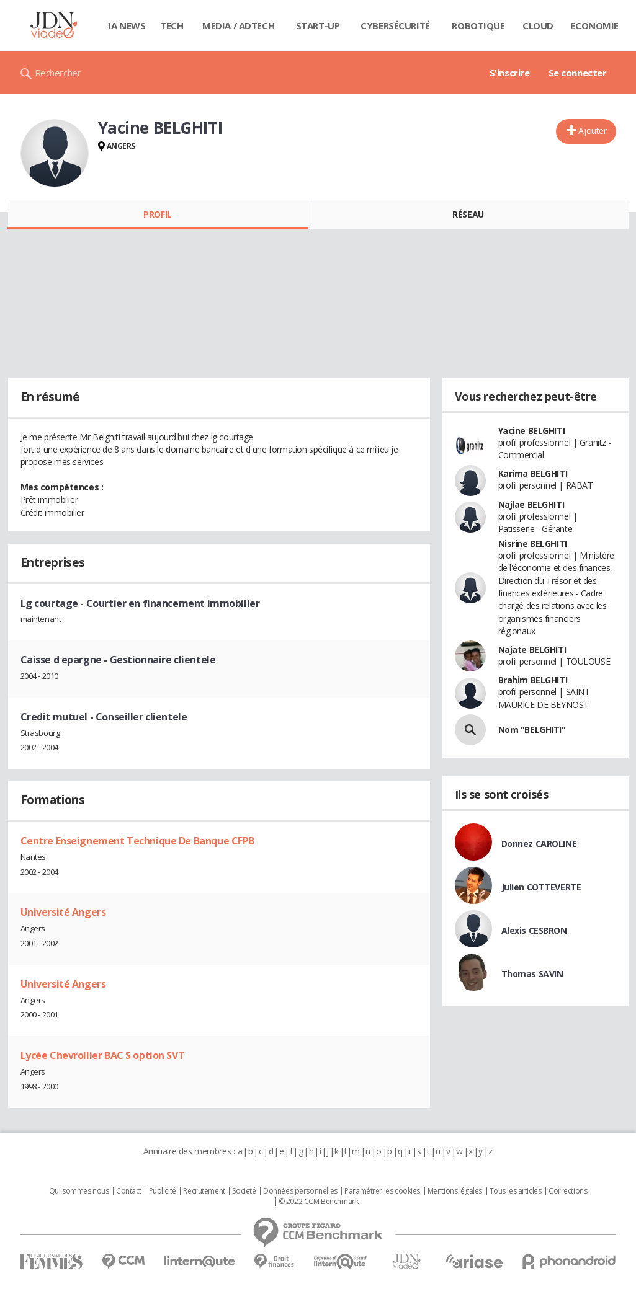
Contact (128, 1191)
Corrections (568, 1191)
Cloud (537, 25)
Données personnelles (300, 1191)
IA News (126, 25)
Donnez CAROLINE (539, 843)
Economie (594, 25)
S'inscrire (510, 72)
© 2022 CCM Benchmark (319, 1201)
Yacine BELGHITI (531, 431)
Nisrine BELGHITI (532, 543)
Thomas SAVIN (532, 974)
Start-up (318, 25)
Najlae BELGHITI (531, 504)
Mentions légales (455, 1191)
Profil (157, 214)
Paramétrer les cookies (382, 1191)
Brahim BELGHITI (533, 680)
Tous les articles (516, 1191)
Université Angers (63, 912)
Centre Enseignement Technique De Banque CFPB (137, 841)
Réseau (467, 214)
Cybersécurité (395, 25)
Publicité (162, 1191)
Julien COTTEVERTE (541, 887)
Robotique (478, 25)
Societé (244, 1191)
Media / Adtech (238, 25)
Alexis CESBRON (534, 930)
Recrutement (204, 1191)
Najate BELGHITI (532, 649)
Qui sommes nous (79, 1191)
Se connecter (578, 72)
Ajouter (592, 130)
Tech (171, 25)
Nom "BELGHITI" (532, 729)
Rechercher (58, 72)
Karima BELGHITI (533, 473)
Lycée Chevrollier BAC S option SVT (102, 1055)
